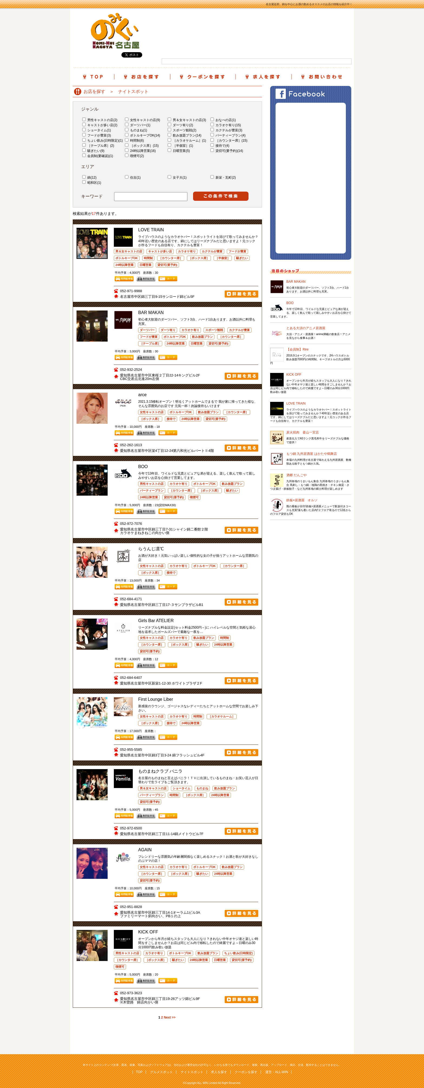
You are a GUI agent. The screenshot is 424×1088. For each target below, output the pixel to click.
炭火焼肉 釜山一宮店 (302, 432)
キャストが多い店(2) (99, 125)
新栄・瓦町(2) (223, 177)
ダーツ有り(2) (180, 125)
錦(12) (89, 177)
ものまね (202, 788)
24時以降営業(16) (140, 151)
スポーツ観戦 (214, 330)
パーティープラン (152, 490)
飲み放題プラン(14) (184, 135)
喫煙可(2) (134, 156)
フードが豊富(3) (96, 135)
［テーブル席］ (150, 343)
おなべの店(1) (223, 120)
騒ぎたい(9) (93, 151)
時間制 (148, 258)
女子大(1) (177, 177)
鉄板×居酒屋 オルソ (301, 500)
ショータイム (181, 788)
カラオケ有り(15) (225, 125)
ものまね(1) (136, 130)
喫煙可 (194, 497)
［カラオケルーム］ (221, 716)
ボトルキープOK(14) (142, 135)
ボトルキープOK (126, 258)
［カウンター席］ (171, 258)
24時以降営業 (124, 264)
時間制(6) (134, 140)
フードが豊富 (237, 251)
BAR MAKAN (296, 281)
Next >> (169, 1017)
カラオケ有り (187, 251)
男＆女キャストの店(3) (187, 120)
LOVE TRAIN (296, 403)
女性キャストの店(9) (142, 120)
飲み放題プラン (202, 336)
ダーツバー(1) (137, 125)
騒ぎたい (242, 258)
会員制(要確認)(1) (97, 156)
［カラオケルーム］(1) (187, 140)
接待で (171, 418)
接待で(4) (219, 146)
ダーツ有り (168, 330)
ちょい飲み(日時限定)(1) (102, 140)
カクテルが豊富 (212, 251)
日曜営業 (145, 264)
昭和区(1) (91, 183)
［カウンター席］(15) (228, 140)
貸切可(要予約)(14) (226, 151)
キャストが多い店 (160, 251)
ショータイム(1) (96, 130)
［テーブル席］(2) (98, 146)
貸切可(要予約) (167, 264)
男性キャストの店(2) (99, 120)
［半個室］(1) (180, 146)
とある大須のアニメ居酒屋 (305, 328)
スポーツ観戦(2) (182, 130)
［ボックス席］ (198, 258)
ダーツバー (147, 330)
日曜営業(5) (179, 151)
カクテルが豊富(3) (226, 130)
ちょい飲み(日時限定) (238, 953)
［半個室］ (222, 258)
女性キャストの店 (152, 412)
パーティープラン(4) (228, 135)
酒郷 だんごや (296, 475)
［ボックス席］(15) (142, 146)
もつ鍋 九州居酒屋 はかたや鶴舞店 (311, 454)
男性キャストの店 (152, 483)
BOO (290, 303)
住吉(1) (133, 177)
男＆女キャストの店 (128, 251)
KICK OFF (293, 374)
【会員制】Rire (297, 349)
